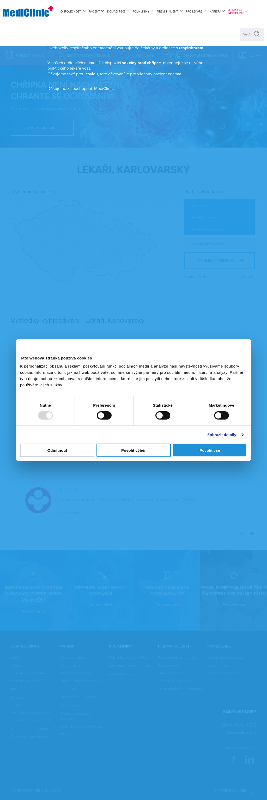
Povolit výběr (133, 450)
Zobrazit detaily (221, 434)
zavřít (213, 53)
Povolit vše (209, 450)
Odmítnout (57, 450)
